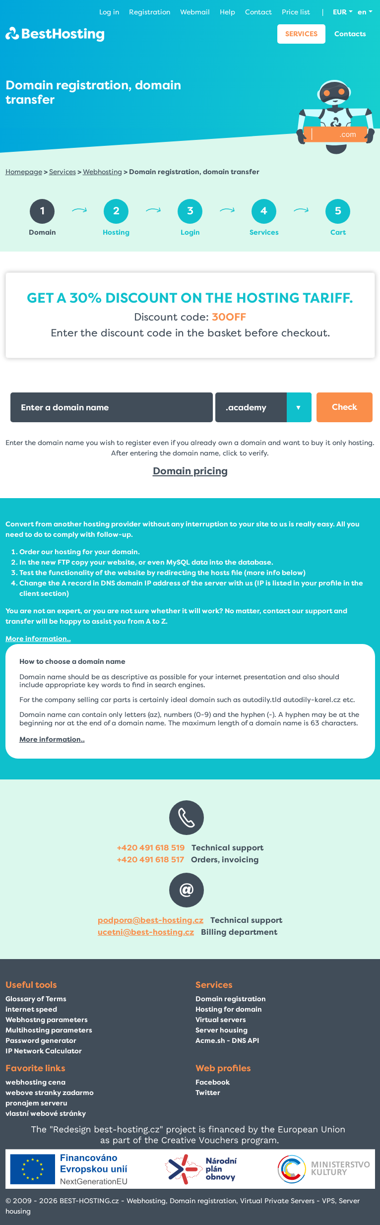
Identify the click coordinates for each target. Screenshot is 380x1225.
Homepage (23, 172)
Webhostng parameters (46, 1020)
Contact (258, 12)
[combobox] (263, 407)
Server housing (221, 1030)
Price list (296, 12)
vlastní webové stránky (45, 1113)
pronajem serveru (36, 1103)
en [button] (362, 12)
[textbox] (263, 407)
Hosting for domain (228, 1009)
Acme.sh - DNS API (227, 1040)
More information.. (38, 639)
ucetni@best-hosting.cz (146, 932)
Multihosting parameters (48, 1030)
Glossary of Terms (35, 999)
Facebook (212, 1082)
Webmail (195, 12)
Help (227, 12)
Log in (109, 12)
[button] (345, 407)
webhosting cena (35, 1082)
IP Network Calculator (43, 1051)
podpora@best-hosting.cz (150, 920)
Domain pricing (190, 471)
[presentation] (299, 407)
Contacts (350, 34)
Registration (149, 12)
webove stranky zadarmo (49, 1093)
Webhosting (102, 172)
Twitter (207, 1093)
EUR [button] (340, 12)
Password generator (40, 1040)
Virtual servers (220, 1020)
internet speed (31, 1009)
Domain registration (230, 999)
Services (301, 34)
